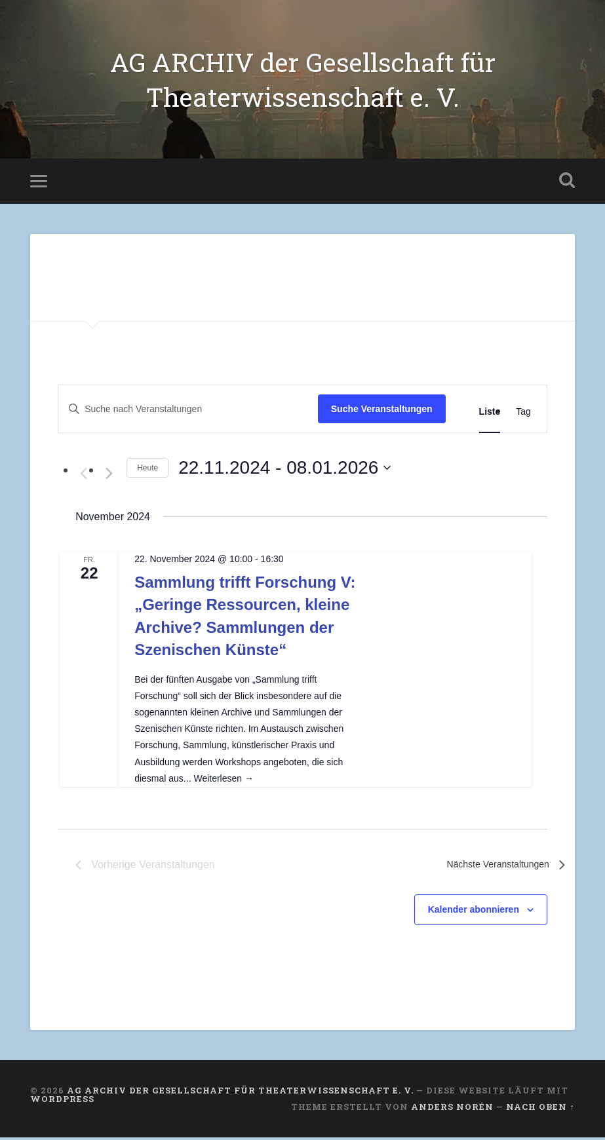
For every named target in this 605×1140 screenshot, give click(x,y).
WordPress (62, 1100)
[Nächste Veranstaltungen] (109, 476)
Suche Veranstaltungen (382, 411)
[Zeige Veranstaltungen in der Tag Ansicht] (523, 414)
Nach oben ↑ (540, 1109)
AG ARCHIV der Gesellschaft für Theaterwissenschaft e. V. (302, 80)
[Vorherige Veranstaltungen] (83, 476)
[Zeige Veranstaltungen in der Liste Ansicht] (490, 414)
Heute (147, 469)
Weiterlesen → (223, 781)
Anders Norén (452, 1109)
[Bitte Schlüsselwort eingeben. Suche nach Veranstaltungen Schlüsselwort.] (188, 411)
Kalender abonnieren (473, 912)
